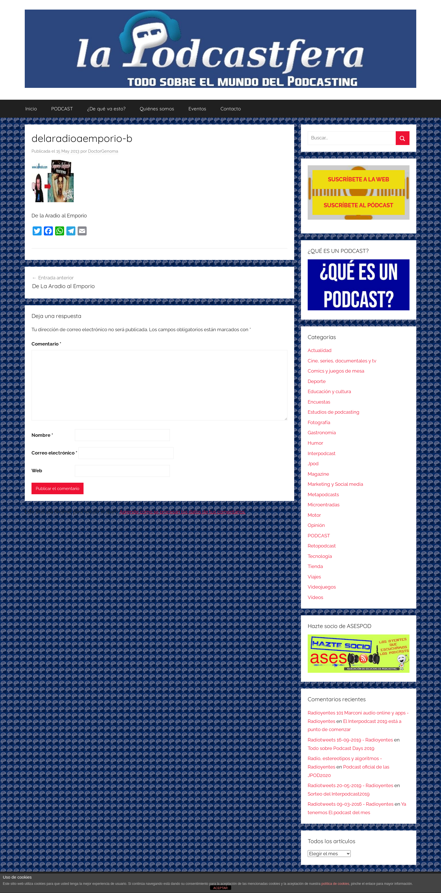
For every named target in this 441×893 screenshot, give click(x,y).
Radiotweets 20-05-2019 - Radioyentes (350, 785)
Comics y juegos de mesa (336, 371)
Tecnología (320, 556)
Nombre (42, 435)
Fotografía (319, 422)
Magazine (318, 474)
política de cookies (335, 884)
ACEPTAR (220, 888)
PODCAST (62, 109)
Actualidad (320, 350)
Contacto (230, 109)
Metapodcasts (323, 494)
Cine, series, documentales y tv (342, 361)
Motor (314, 515)
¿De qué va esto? (106, 109)
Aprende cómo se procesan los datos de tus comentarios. (183, 512)
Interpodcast (322, 453)
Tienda (315, 566)
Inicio (31, 109)
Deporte (317, 381)
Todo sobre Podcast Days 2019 (341, 748)
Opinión (316, 525)
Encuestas (319, 402)
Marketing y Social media (335, 484)
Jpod (313, 463)
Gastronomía (322, 432)
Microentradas (323, 504)
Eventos (197, 109)
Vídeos (315, 597)
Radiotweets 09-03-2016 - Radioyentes (350, 804)
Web (37, 470)
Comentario (46, 344)
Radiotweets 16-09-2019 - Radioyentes (350, 740)
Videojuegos (322, 587)
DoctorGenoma (103, 151)
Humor (315, 443)
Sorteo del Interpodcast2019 (339, 794)
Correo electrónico (54, 453)
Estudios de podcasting (333, 412)
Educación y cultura (329, 391)
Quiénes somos (157, 109)
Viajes (314, 577)
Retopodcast (322, 546)
